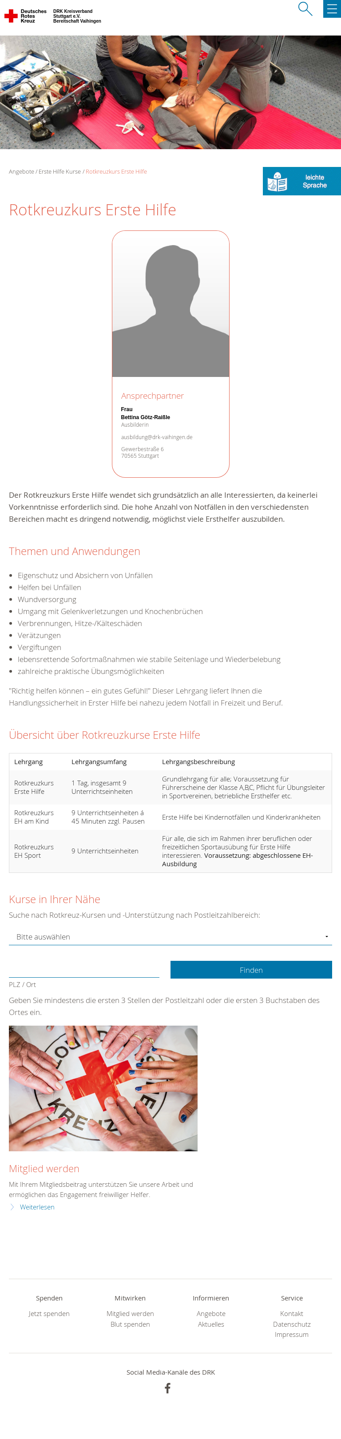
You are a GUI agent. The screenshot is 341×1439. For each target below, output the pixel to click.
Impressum (292, 1334)
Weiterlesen (37, 1207)
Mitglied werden (44, 1168)
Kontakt (291, 1313)
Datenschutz (292, 1324)
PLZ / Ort (22, 985)
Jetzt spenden (49, 1313)
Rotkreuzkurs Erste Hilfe (116, 171)
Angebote (211, 1313)
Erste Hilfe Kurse (60, 171)
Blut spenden (130, 1324)
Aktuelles (211, 1324)
